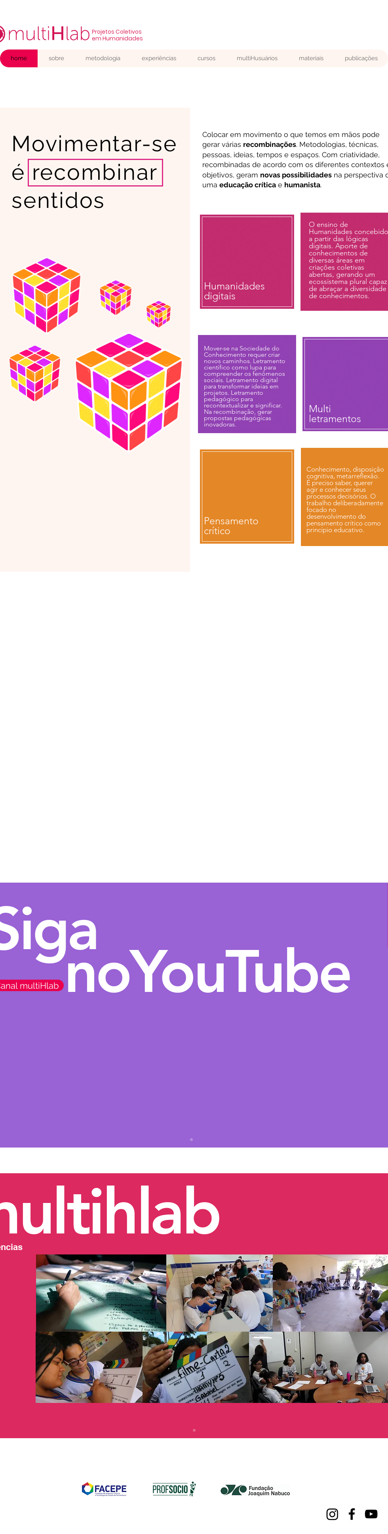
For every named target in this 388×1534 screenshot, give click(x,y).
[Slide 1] (194, 1430)
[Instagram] (332, 1514)
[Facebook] (351, 1514)
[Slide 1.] (191, 1139)
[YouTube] (371, 1514)
